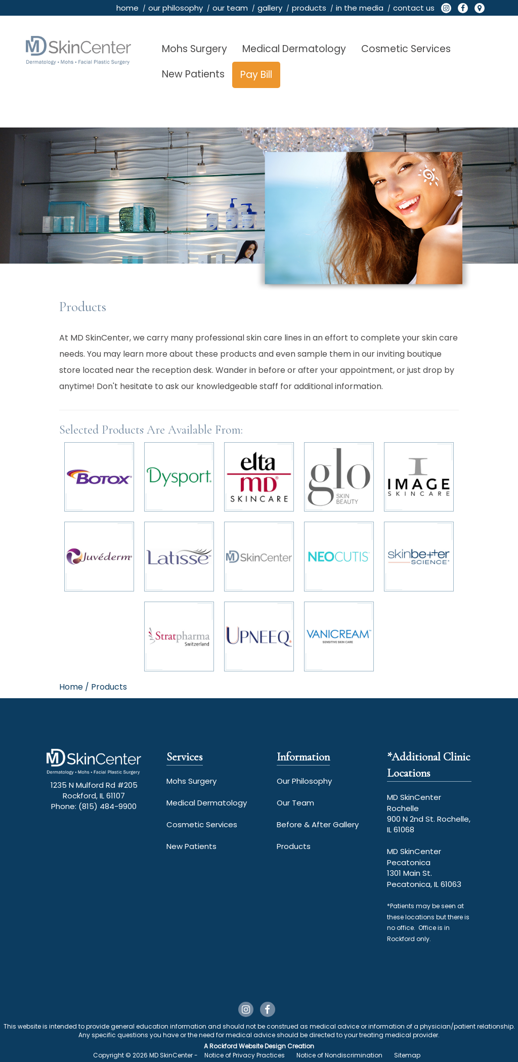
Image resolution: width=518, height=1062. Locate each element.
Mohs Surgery (194, 49)
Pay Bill (256, 74)
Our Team (295, 802)
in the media (359, 8)
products (309, 8)
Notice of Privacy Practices (244, 1055)
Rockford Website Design (247, 1046)
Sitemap (407, 1055)
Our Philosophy (304, 781)
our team (230, 8)
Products (294, 846)
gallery (269, 8)
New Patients (193, 74)
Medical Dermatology (294, 49)
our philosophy (175, 8)
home (127, 8)
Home (71, 687)
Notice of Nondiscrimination (339, 1055)
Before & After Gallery (318, 824)
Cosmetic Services (406, 49)
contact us (414, 8)
